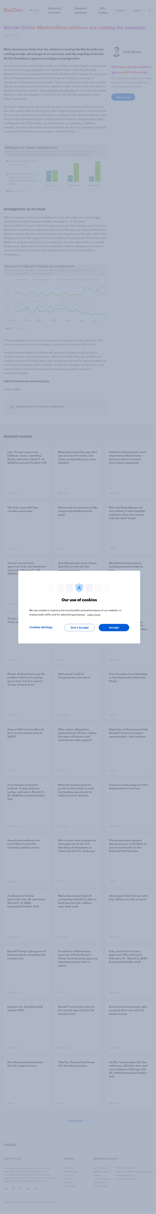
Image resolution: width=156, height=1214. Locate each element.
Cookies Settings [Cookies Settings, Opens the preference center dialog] (41, 627)
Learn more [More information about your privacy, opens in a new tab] (93, 614)
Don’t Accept (80, 627)
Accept (114, 627)
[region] (79, 607)
